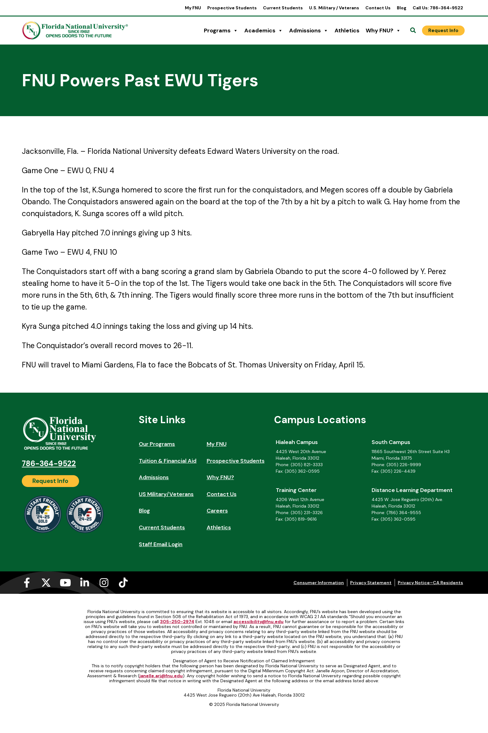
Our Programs (157, 444)
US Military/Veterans (166, 494)
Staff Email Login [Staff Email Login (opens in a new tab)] (160, 544)
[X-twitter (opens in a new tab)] (46, 583)
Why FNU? (383, 30)
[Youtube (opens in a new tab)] (65, 583)
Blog (401, 8)
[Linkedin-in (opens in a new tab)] (85, 583)
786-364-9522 (49, 463)
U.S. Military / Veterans (334, 8)
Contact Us (378, 8)
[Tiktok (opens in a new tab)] (123, 583)
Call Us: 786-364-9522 (438, 8)
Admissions (308, 30)
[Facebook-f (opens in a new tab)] (27, 583)
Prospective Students (232, 8)
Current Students (283, 8)
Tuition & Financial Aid (167, 461)
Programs (221, 30)
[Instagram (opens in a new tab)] (104, 583)
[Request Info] (443, 30)
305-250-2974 (177, 621)
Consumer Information (318, 582)
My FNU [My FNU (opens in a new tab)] (193, 8)
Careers (217, 510)
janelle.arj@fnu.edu (161, 676)
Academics (263, 30)
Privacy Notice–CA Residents (430, 582)
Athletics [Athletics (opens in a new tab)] (347, 30)
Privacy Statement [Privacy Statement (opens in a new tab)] (371, 582)
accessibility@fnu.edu (258, 621)
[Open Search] (413, 30)
